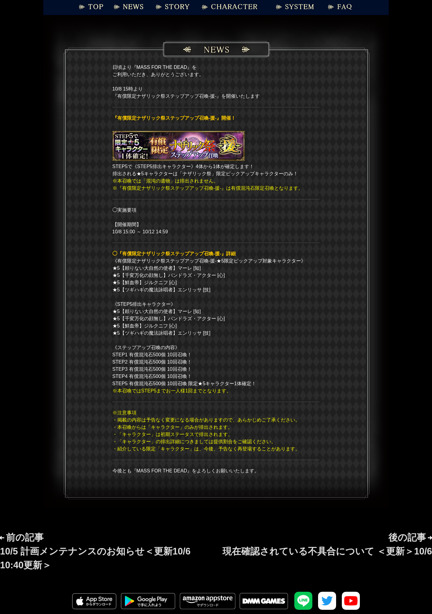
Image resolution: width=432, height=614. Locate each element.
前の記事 (95, 551)
